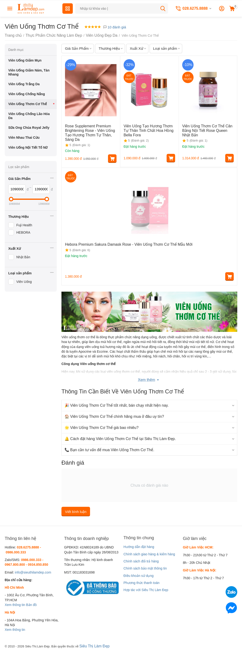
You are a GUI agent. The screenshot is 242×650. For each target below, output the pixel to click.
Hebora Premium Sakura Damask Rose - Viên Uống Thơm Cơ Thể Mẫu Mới (121, 243)
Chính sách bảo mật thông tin (145, 568)
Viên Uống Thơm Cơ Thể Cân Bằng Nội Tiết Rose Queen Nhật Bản (206, 130)
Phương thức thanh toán (141, 582)
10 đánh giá (114, 27)
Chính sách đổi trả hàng (141, 561)
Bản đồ (31, 604)
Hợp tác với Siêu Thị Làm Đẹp (145, 589)
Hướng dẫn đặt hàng (138, 546)
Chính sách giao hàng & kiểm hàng (149, 553)
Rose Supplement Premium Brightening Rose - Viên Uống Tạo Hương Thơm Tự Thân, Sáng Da (90, 130)
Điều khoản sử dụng (138, 575)
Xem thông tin (15, 604)
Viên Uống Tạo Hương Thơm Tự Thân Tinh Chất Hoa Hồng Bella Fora (148, 130)
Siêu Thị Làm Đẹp (92, 645)
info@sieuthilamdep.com (33, 572)
